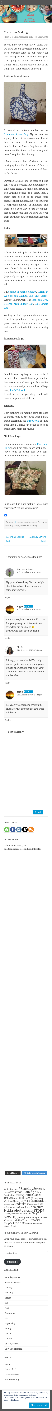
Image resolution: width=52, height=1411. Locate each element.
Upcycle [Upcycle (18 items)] (8, 1223)
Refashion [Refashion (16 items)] (23, 1213)
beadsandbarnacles (14, 849)
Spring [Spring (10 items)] (34, 1218)
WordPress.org (12, 1379)
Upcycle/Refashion (13, 1349)
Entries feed (10, 1369)
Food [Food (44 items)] (20, 1198)
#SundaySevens (12, 1277)
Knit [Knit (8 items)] (12, 1205)
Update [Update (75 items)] (19, 1223)
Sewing (9, 522)
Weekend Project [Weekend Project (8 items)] (10, 1226)
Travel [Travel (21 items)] (25, 1220)
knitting (9, 526)
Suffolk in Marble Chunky (22, 292)
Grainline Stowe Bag (16, 134)
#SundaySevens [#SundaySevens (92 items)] (32, 1188)
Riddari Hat (26, 304)
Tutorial (8, 1339)
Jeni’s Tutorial (17, 390)
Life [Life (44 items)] (40, 1204)
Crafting (8, 1287)
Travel (8, 1334)
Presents (24, 526)
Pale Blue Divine (38, 296)
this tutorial (33, 420)
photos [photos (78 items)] (19, 1210)
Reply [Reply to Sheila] (7, 683)
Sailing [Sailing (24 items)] (33, 1213)
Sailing (8, 1328)
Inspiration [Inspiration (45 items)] (38, 1200)
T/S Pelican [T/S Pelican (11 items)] (8, 1220)
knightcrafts (34, 849)
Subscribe (12, 1262)
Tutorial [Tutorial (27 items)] (35, 1220)
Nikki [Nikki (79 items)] (8, 1210)
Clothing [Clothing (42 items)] (28, 1192)
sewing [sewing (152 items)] (11, 1216)
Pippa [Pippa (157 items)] (39, 1210)
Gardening (10, 1313)
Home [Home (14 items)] (16, 1201)
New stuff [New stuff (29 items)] (37, 1206)
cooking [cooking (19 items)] (20, 1195)
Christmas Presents (36, 522)
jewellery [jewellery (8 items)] (7, 1205)
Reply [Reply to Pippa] (7, 638)
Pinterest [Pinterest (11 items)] (29, 1211)
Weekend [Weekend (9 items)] (38, 1224)
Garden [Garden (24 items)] (29, 1198)
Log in (8, 1364)
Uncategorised (12, 1344)
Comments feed (12, 1374)
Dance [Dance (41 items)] (29, 1194)
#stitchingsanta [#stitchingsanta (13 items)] (11, 1189)
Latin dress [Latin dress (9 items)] (33, 1205)
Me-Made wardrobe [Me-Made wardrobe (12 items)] (21, 1207)
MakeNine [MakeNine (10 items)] (8, 1207)
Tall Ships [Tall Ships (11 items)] (18, 1220)
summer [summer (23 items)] (42, 1217)
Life (6, 1318)
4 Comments (42, 37)
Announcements (13, 1282)
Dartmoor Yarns (25, 569)
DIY (6, 1303)
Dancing (9, 1293)
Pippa (8, 37)
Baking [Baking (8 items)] (6, 1192)
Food (7, 1308)
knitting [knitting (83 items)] (21, 1204)
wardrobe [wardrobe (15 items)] (30, 1223)
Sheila (20, 647)
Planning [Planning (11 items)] (8, 1214)
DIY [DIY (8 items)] (15, 1198)
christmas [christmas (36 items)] (15, 1192)
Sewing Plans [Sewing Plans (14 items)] (24, 1217)
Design (8, 1298)
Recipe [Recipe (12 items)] (15, 1214)
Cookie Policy (13, 1400)
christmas (21, 522)
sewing (33, 526)
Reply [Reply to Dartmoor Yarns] (7, 597)
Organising (10, 1323)
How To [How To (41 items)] (24, 1200)
